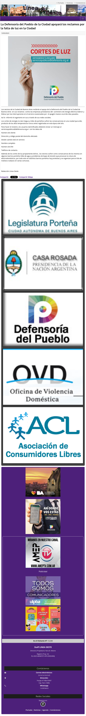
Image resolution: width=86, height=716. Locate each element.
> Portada (60, 3)
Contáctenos (55, 710)
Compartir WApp (26, 177)
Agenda (45, 710)
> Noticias (69, 3)
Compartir (4, 177)
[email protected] (44, 675)
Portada (29, 710)
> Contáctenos (79, 3)
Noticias (37, 710)
